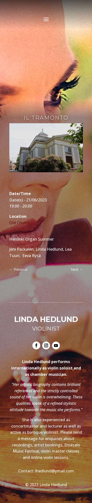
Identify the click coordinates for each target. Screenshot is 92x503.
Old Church (19, 222)
